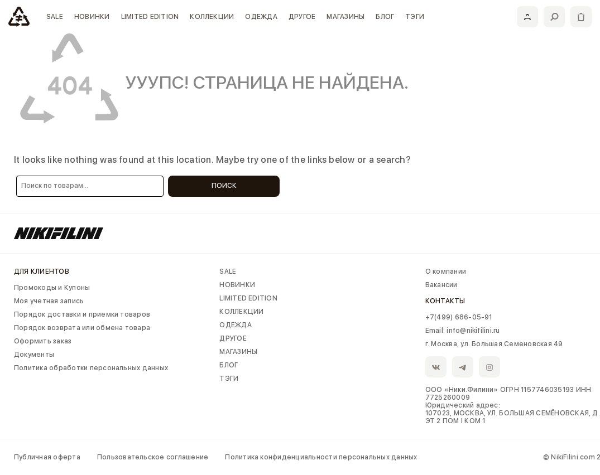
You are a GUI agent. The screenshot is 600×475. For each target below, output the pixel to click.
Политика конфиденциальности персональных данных (321, 457)
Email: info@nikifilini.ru (462, 331)
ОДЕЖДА (261, 17)
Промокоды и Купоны (52, 288)
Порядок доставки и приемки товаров (82, 314)
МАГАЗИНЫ (345, 17)
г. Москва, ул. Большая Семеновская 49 (494, 344)
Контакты (445, 301)
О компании (445, 271)
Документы (34, 355)
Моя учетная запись (49, 301)
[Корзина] (581, 16)
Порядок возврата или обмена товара (82, 328)
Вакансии (441, 285)
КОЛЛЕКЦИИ (212, 17)
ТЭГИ (414, 17)
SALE (54, 17)
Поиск (224, 186)
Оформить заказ (42, 341)
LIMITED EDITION (150, 17)
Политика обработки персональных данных (91, 368)
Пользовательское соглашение (152, 457)
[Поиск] (554, 16)
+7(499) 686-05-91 (458, 317)
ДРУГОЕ (302, 17)
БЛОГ (385, 17)
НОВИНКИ (92, 17)
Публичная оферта (47, 457)
